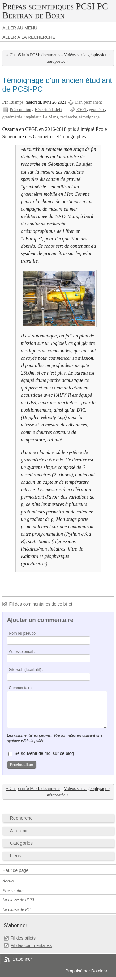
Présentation (20, 109)
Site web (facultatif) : (26, 669)
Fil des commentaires (31, 945)
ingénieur (32, 117)
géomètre (97, 109)
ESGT (81, 109)
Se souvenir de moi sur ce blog (44, 753)
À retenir (19, 830)
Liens (15, 855)
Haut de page (15, 870)
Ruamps (16, 102)
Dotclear (99, 970)
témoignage (89, 117)
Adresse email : (22, 651)
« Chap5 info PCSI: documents (33, 55)
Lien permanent (88, 102)
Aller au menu (19, 27)
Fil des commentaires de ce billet (40, 604)
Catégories (21, 843)
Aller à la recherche (28, 37)
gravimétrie (12, 117)
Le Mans (50, 117)
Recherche (21, 818)
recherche (68, 117)
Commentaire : (21, 688)
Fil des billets (23, 938)
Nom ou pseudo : (23, 633)
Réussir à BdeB (48, 109)
